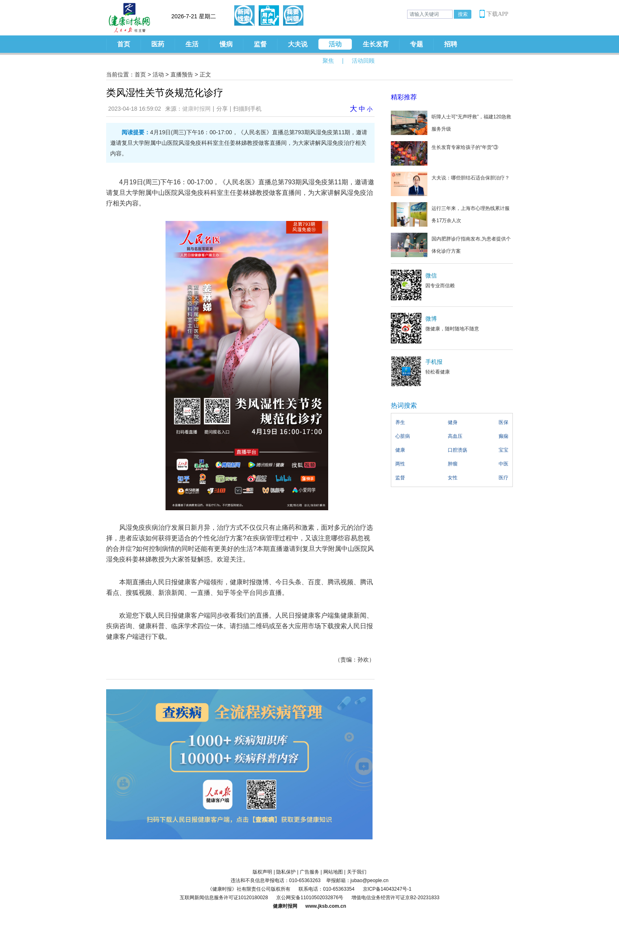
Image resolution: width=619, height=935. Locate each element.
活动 (335, 44)
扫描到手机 (247, 108)
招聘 (450, 44)
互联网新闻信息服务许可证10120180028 (224, 897)
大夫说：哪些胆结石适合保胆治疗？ (471, 178)
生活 (191, 44)
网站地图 (333, 872)
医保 (503, 422)
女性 (453, 478)
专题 (416, 44)
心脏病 (402, 436)
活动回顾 (363, 60)
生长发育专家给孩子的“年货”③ (465, 147)
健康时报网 (196, 108)
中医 (503, 464)
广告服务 (309, 872)
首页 (123, 44)
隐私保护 (286, 872)
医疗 (503, 478)
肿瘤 (453, 464)
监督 (260, 44)
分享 (222, 108)
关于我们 (356, 872)
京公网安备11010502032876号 (309, 897)
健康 (400, 450)
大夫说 (297, 44)
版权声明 (262, 872)
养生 (400, 422)
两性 (400, 464)
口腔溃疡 (457, 450)
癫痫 (503, 436)
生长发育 (376, 44)
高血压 (455, 436)
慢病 (226, 44)
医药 (157, 44)
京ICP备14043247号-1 (387, 889)
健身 (453, 422)
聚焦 (328, 60)
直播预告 (181, 74)
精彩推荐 (404, 97)
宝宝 (503, 450)
